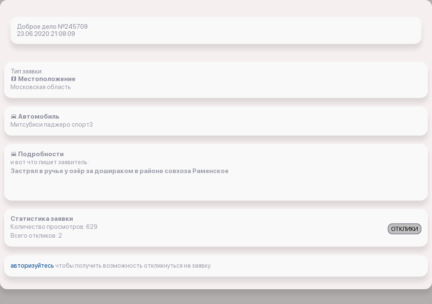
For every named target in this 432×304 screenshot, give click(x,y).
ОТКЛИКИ (404, 228)
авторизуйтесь (33, 265)
